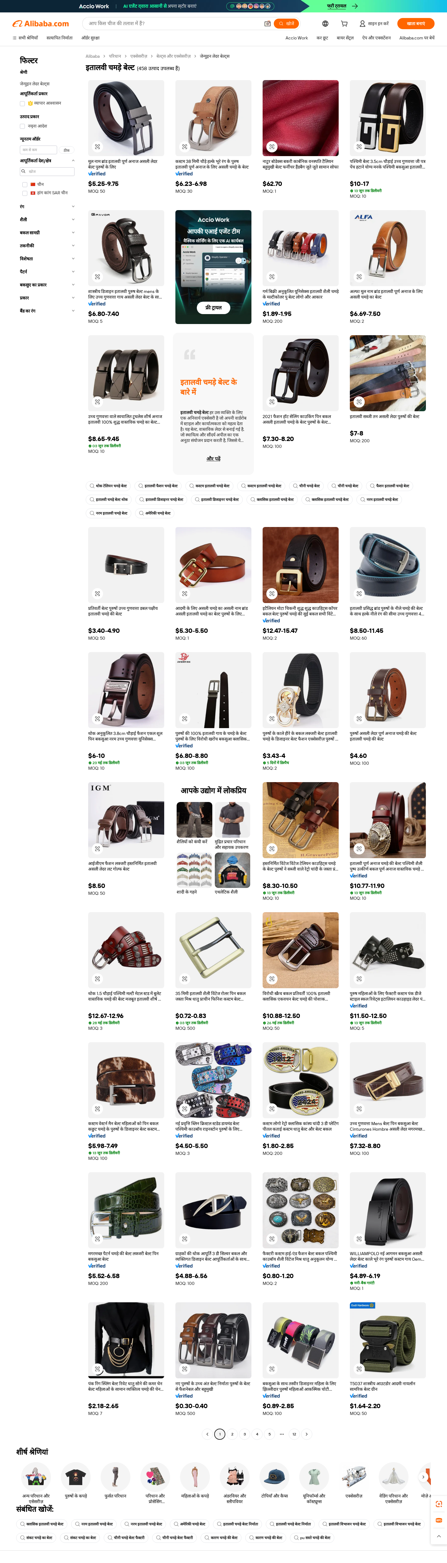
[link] (439, 1504)
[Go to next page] (306, 1434)
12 (294, 1434)
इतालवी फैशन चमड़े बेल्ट (158, 486)
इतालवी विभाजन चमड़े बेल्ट (344, 1524)
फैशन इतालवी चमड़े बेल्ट (389, 486)
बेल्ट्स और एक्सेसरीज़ (173, 56)
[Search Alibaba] (174, 23)
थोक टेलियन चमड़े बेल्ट (108, 486)
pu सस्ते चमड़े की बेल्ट (312, 1537)
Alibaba (93, 56)
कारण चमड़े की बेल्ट (221, 1537)
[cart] (345, 24)
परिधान (115, 56)
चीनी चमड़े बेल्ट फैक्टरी (126, 1537)
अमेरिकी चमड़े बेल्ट (154, 513)
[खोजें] (286, 24)
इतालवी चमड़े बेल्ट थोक (109, 499)
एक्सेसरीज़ (138, 56)
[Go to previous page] (207, 1434)
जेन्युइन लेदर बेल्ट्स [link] (214, 56)
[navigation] (47, 746)
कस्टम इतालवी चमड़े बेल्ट (209, 486)
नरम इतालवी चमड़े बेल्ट (379, 499)
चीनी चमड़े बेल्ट (306, 486)
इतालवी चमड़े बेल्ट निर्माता (237, 1524)
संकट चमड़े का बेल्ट (36, 1537)
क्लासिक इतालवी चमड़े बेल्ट (272, 499)
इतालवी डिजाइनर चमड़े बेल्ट (161, 499)
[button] (267, 23)
